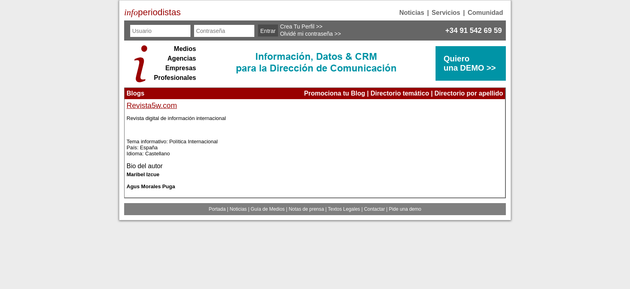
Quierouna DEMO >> (470, 63)
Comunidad (485, 12)
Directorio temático (399, 93)
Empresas (180, 68)
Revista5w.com (152, 105)
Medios (185, 48)
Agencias (182, 58)
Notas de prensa (306, 209)
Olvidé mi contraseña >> (310, 34)
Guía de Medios (268, 209)
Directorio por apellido (468, 93)
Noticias (411, 12)
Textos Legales (344, 209)
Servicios (446, 12)
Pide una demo (405, 209)
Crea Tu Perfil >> (301, 26)
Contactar (374, 209)
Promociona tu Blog (334, 93)
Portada (217, 209)
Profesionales (175, 77)
